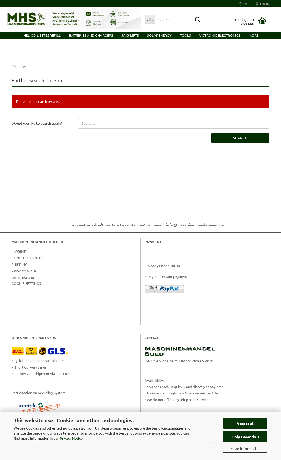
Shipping (19, 264)
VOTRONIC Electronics (219, 35)
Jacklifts (130, 35)
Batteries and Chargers (91, 35)
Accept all (245, 423)
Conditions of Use (28, 257)
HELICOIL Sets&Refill (42, 35)
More (253, 35)
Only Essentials (245, 436)
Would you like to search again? (37, 123)
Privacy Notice (71, 438)
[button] (243, 3)
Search (240, 137)
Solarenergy (159, 35)
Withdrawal (23, 277)
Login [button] (262, 4)
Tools (185, 35)
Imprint (19, 251)
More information (245, 448)
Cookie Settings (26, 283)
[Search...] (150, 19)
